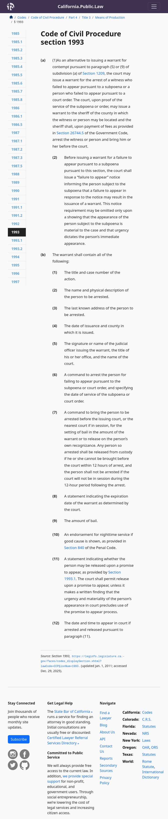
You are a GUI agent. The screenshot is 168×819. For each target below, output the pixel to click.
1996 (15, 273)
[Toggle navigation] (154, 6)
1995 (15, 265)
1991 (15, 199)
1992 (15, 223)
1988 (15, 174)
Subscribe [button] (19, 739)
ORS (154, 747)
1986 (15, 108)
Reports (106, 758)
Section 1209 (93, 73)
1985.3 (16, 58)
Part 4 (73, 17)
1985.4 (16, 66)
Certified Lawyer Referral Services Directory (67, 740)
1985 (15, 33)
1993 (15, 232)
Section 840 (74, 547)
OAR (145, 747)
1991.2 (16, 215)
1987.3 (16, 157)
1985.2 (16, 50)
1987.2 (16, 149)
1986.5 (16, 124)
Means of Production (110, 17)
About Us (107, 732)
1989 (15, 182)
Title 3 (86, 17)
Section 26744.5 (70, 132)
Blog (103, 725)
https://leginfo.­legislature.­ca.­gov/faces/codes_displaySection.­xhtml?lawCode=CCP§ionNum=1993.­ (82, 661)
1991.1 (16, 207)
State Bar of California (72, 711)
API (102, 739)
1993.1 (16, 240)
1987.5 (16, 166)
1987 (15, 132)
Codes (22, 17)
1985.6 (16, 83)
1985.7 (16, 91)
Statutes (149, 726)
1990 (15, 190)
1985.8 (16, 99)
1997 (15, 281)
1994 (15, 256)
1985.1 (16, 41)
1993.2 (16, 248)
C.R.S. (146, 719)
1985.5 (16, 74)
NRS (145, 733)
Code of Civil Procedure (47, 17)
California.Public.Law (80, 6)
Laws (146, 740)
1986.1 (16, 116)
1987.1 (16, 141)
